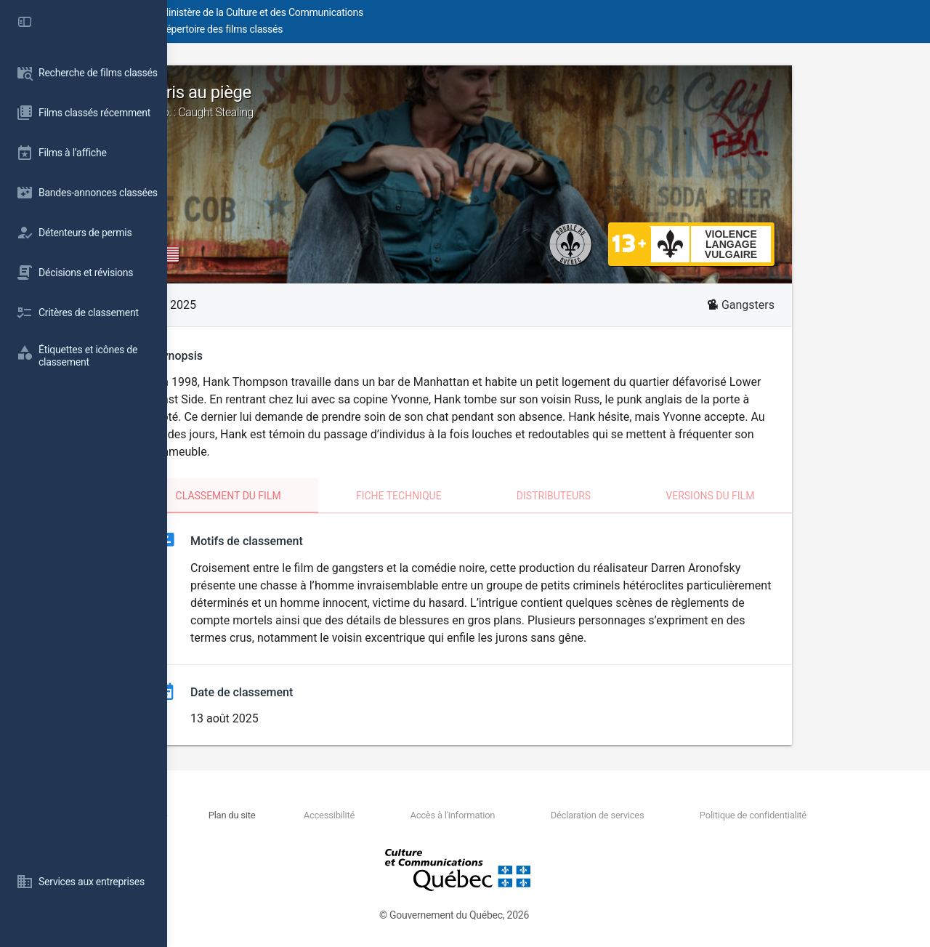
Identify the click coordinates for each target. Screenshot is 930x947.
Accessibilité (425, 815)
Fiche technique (482, 495)
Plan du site (355, 815)
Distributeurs (637, 495)
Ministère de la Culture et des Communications (428, 12)
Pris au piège (548, 101)
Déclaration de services (640, 815)
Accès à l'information (522, 815)
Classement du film (312, 495)
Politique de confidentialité (769, 815)
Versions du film (793, 495)
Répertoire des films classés (388, 29)
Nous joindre (292, 815)
